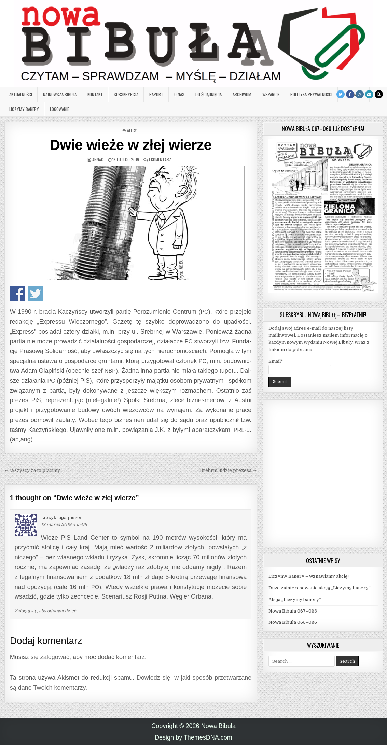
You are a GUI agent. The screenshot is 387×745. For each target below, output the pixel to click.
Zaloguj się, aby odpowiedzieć (45, 610)
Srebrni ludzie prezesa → (228, 470)
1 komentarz (160, 160)
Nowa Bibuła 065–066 (292, 622)
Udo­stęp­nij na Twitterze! (35, 293)
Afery (132, 130)
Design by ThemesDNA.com (193, 737)
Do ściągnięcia (208, 94)
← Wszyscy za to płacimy (32, 470)
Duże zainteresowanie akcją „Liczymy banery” (319, 587)
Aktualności (20, 94)
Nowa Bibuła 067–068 (292, 611)
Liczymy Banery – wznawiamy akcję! (308, 576)
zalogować (54, 656)
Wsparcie (270, 94)
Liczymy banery (24, 109)
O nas (179, 94)
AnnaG (97, 160)
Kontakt (95, 94)
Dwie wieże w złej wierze (131, 145)
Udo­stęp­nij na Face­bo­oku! (17, 293)
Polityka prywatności (311, 94)
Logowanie (59, 109)
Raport (156, 94)
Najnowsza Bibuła (60, 94)
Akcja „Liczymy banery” (294, 599)
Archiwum (242, 94)
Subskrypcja (126, 94)
